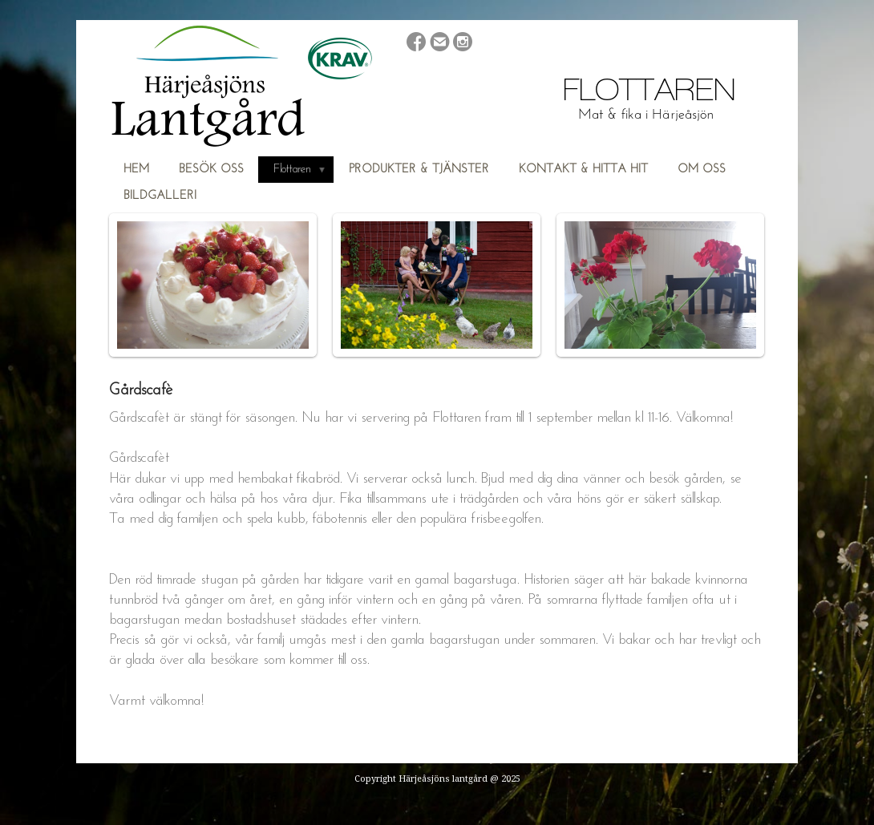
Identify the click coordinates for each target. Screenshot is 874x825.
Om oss (702, 170)
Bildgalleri (159, 196)
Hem (136, 170)
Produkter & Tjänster (419, 170)
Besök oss (211, 170)
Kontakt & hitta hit (583, 170)
